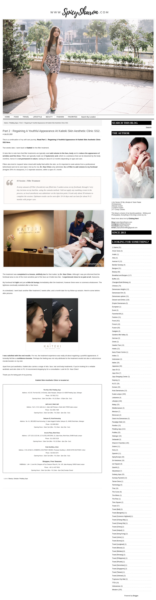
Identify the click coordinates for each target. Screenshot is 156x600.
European (115, 307)
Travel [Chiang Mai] (119, 520)
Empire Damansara (118, 303)
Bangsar (115, 268)
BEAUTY (49, 117)
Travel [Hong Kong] (118, 534)
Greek (114, 342)
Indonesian (116, 359)
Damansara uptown (119, 296)
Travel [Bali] (116, 509)
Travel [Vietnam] (117, 576)
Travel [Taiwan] (117, 572)
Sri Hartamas (116, 460)
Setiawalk (115, 439)
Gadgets (115, 331)
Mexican (115, 411)
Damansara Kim (117, 293)
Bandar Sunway (117, 265)
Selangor (115, 436)
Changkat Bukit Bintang (120, 282)
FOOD (16, 117)
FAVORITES (72, 117)
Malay (114, 404)
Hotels (114, 349)
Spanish (115, 453)
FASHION (60, 117)
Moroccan (115, 415)
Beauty (114, 272)
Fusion (114, 328)
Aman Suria (116, 251)
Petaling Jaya (116, 429)
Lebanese (115, 397)
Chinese (115, 286)
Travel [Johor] (117, 537)
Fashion (115, 317)
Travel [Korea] (117, 541)
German (115, 338)
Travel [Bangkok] (118, 513)
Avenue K (115, 261)
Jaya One (115, 373)
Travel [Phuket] (117, 562)
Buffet (114, 279)
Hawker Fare (116, 345)
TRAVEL (26, 117)
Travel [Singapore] (118, 569)
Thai (113, 488)
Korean (114, 387)
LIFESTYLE (37, 117)
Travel (114, 506)
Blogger (135, 596)
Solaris (114, 446)
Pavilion (115, 425)
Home (6, 123)
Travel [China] (117, 527)
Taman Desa (116, 481)
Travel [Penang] (117, 555)
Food (114, 321)
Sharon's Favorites (118, 443)
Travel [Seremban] (118, 565)
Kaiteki (29, 148)
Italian (114, 363)
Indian (114, 356)
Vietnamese (116, 586)
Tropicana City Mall (118, 579)
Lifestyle (115, 401)
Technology (116, 485)
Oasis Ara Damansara (119, 418)
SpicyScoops (116, 457)
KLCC (114, 384)
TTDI (114, 583)
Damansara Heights (119, 289)
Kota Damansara (118, 391)
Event (114, 310)
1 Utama (115, 247)
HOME (7, 117)
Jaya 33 (115, 370)
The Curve (115, 492)
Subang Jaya (116, 474)
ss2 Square (116, 464)
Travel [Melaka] (117, 551)
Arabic (114, 254)
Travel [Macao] (117, 548)
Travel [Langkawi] (118, 544)
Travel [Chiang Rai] (118, 523)
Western (115, 590)
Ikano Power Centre (119, 352)
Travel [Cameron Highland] (121, 516)
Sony (114, 450)
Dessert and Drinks (118, 300)
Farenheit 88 (116, 314)
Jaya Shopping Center (120, 377)
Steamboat (116, 471)
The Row (115, 499)
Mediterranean (117, 408)
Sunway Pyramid (118, 478)
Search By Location (88, 117)
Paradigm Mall (117, 422)
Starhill (114, 467)
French (114, 324)
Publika (114, 432)
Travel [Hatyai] (117, 530)
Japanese (115, 366)
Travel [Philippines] (118, 558)
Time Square (116, 502)
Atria (113, 258)
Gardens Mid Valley (119, 335)
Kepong (114, 380)
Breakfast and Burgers (120, 275)
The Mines (115, 495)
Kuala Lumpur (117, 394)
